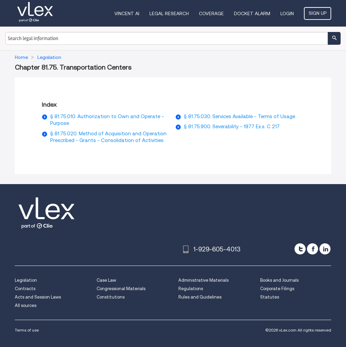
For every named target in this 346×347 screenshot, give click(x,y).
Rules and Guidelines (199, 297)
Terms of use (27, 330)
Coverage (211, 13)
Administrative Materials (203, 280)
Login (287, 13)
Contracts (25, 288)
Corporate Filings (277, 288)
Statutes (269, 297)
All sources (25, 305)
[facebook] (312, 248)
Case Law (106, 280)
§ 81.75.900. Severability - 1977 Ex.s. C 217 (232, 126)
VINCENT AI (126, 13)
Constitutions (111, 297)
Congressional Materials (121, 288)
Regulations (190, 288)
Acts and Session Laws (38, 297)
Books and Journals (279, 280)
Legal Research (169, 13)
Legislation (26, 280)
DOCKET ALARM (252, 13)
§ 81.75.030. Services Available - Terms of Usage (239, 116)
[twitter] (300, 248)
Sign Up (317, 13)
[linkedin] (325, 248)
